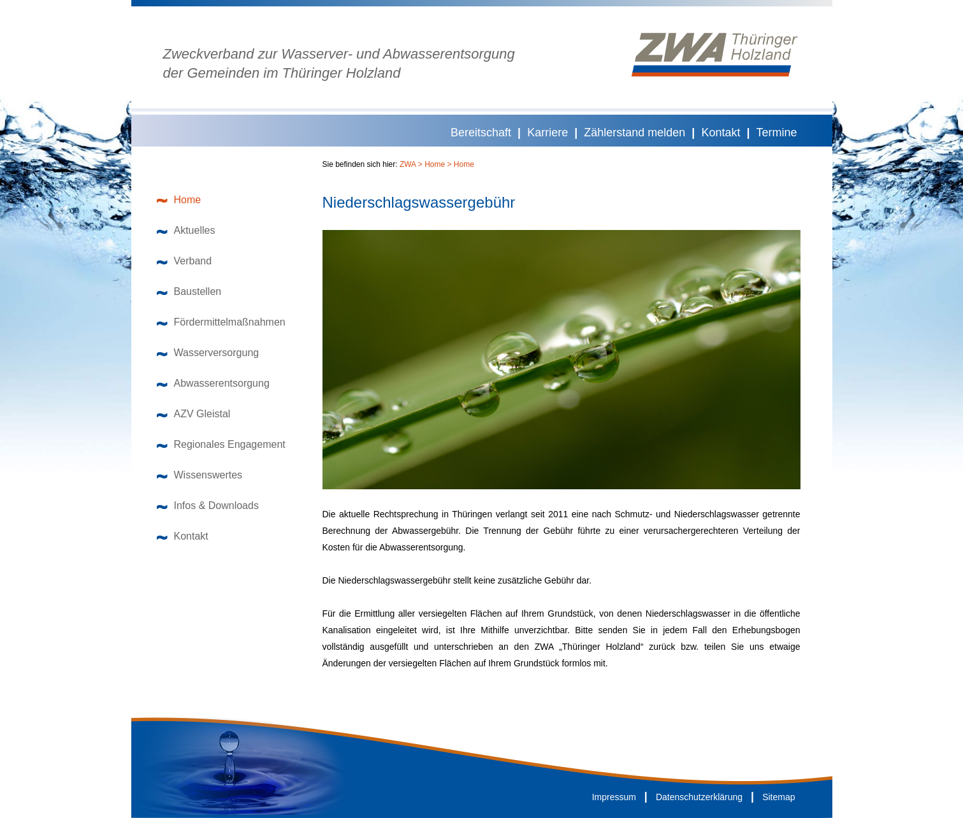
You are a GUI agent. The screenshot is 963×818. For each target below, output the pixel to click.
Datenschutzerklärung (699, 797)
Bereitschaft (481, 132)
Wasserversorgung (208, 352)
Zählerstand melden (634, 132)
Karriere (547, 132)
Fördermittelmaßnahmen (221, 322)
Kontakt (720, 132)
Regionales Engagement (221, 444)
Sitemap (778, 797)
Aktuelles (186, 230)
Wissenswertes (200, 475)
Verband (184, 260)
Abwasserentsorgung (213, 383)
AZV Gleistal (194, 413)
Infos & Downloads (208, 505)
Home (179, 199)
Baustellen (189, 291)
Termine (776, 132)
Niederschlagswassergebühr (419, 202)
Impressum (614, 797)
